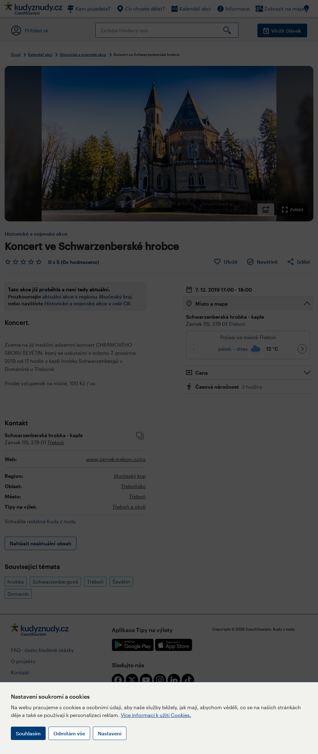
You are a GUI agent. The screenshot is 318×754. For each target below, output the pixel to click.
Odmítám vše (69, 733)
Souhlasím (28, 733)
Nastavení (109, 733)
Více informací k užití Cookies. (156, 715)
